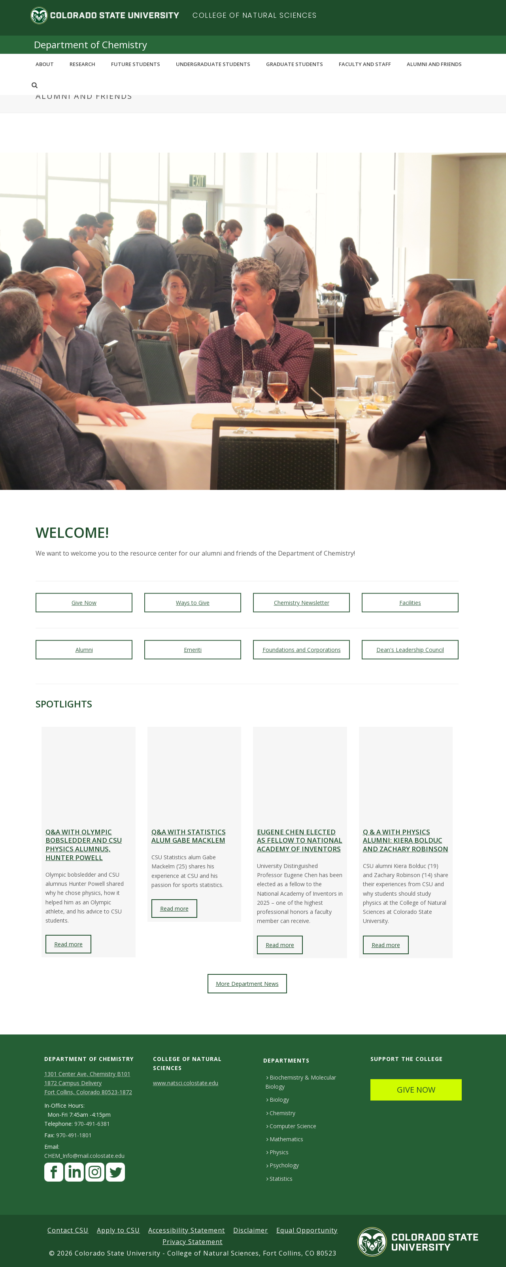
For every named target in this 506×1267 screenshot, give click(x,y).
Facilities (410, 594)
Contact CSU (68, 1230)
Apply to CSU (118, 1230)
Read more (68, 944)
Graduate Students (294, 64)
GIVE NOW (416, 1089)
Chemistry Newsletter (301, 594)
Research (82, 64)
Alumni (84, 641)
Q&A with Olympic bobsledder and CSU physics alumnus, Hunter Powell (83, 844)
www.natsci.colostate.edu (185, 1083)
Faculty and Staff (365, 64)
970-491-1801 (74, 1135)
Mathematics (284, 1139)
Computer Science (291, 1126)
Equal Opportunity (307, 1230)
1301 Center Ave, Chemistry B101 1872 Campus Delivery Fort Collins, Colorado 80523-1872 (88, 1083)
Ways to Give (193, 594)
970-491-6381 (92, 1123)
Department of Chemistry (90, 44)
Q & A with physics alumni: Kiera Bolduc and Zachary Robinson (405, 840)
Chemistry (280, 1113)
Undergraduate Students (213, 64)
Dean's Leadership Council (410, 641)
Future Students (135, 64)
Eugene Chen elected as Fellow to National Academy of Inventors (299, 840)
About (45, 64)
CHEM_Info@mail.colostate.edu (84, 1155)
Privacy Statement (192, 1241)
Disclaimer (250, 1230)
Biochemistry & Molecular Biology (300, 1082)
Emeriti (193, 641)
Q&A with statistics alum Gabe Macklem (188, 836)
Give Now (84, 594)
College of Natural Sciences (255, 15)
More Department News (247, 983)
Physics (277, 1152)
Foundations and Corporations (301, 641)
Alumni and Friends (434, 64)
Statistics (279, 1178)
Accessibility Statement (186, 1230)
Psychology (282, 1165)
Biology (277, 1099)
